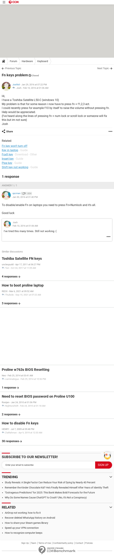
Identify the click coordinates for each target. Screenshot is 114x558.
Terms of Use (44, 543)
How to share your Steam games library (26, 522)
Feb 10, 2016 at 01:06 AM (35, 88)
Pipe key (7, 163)
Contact (79, 543)
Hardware (27, 61)
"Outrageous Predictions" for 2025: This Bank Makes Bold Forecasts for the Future (50, 492)
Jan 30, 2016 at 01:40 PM (25, 197)
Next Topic (103, 68)
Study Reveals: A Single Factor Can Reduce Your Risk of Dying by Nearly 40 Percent (50, 482)
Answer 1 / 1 (9, 185)
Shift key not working (15, 167)
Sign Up (25, 543)
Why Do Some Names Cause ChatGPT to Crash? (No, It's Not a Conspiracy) (46, 497)
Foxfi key (7, 154)
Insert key (8, 158)
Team (33, 543)
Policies (89, 543)
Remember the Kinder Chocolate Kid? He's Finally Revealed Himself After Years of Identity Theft (56, 487)
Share (9, 131)
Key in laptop (10, 150)
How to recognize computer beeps (23, 532)
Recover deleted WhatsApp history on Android (30, 517)
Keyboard (42, 61)
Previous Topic (13, 68)
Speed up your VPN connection (22, 527)
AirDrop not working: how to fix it (23, 512)
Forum (13, 61)
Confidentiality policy (63, 543)
